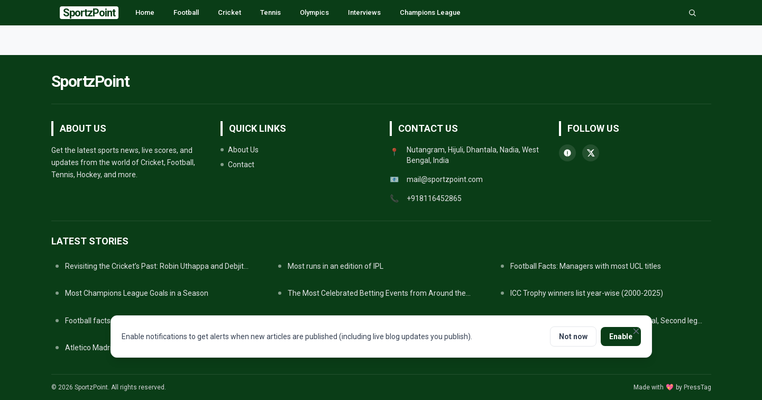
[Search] (692, 12)
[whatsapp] (567, 152)
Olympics (314, 12)
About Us (240, 150)
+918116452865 (434, 198)
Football (186, 12)
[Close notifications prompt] (636, 331)
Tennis (270, 12)
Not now (573, 336)
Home (144, 12)
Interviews (364, 12)
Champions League (430, 12)
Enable (620, 336)
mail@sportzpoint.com (445, 179)
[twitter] (590, 152)
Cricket (229, 12)
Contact (237, 164)
